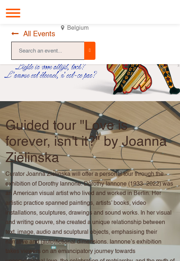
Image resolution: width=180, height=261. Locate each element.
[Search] (89, 51)
